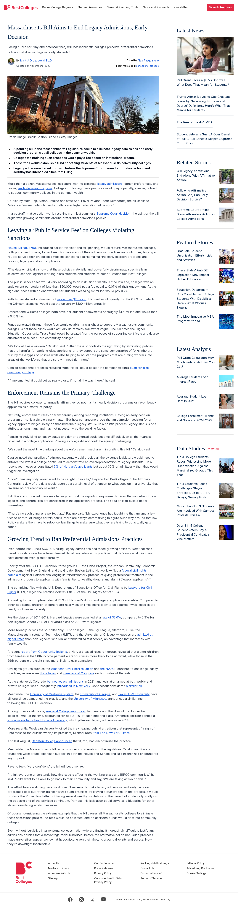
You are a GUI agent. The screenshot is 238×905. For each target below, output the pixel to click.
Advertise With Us (68, 872)
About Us (62, 863)
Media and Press (67, 867)
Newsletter (180, 7)
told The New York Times (112, 733)
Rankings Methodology (159, 863)
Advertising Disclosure (202, 867)
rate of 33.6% (111, 617)
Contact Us (151, 867)
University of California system (51, 694)
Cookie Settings (198, 872)
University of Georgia (95, 694)
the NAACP (108, 669)
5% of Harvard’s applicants (73, 466)
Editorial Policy (198, 863)
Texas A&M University (133, 694)
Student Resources (90, 7)
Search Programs (220, 7)
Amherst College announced (66, 711)
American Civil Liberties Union (72, 669)
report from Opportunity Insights (44, 652)
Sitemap (62, 877)
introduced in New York (73, 686)
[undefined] (21, 7)
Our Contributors (111, 863)
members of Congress (78, 673)
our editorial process (147, 65)
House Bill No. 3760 (21, 248)
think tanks (48, 673)
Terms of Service (155, 877)
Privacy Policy (109, 872)
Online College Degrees (57, 7)
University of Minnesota (90, 698)
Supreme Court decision (113, 213)
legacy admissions (110, 184)
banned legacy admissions (65, 681)
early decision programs (35, 188)
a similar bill (134, 686)
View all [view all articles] (213, 449)
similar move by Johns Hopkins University (37, 720)
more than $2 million (71, 299)
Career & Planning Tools (122, 7)
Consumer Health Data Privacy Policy (114, 879)
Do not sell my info (156, 872)
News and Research (156, 7)
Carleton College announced (52, 741)
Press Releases (110, 867)
